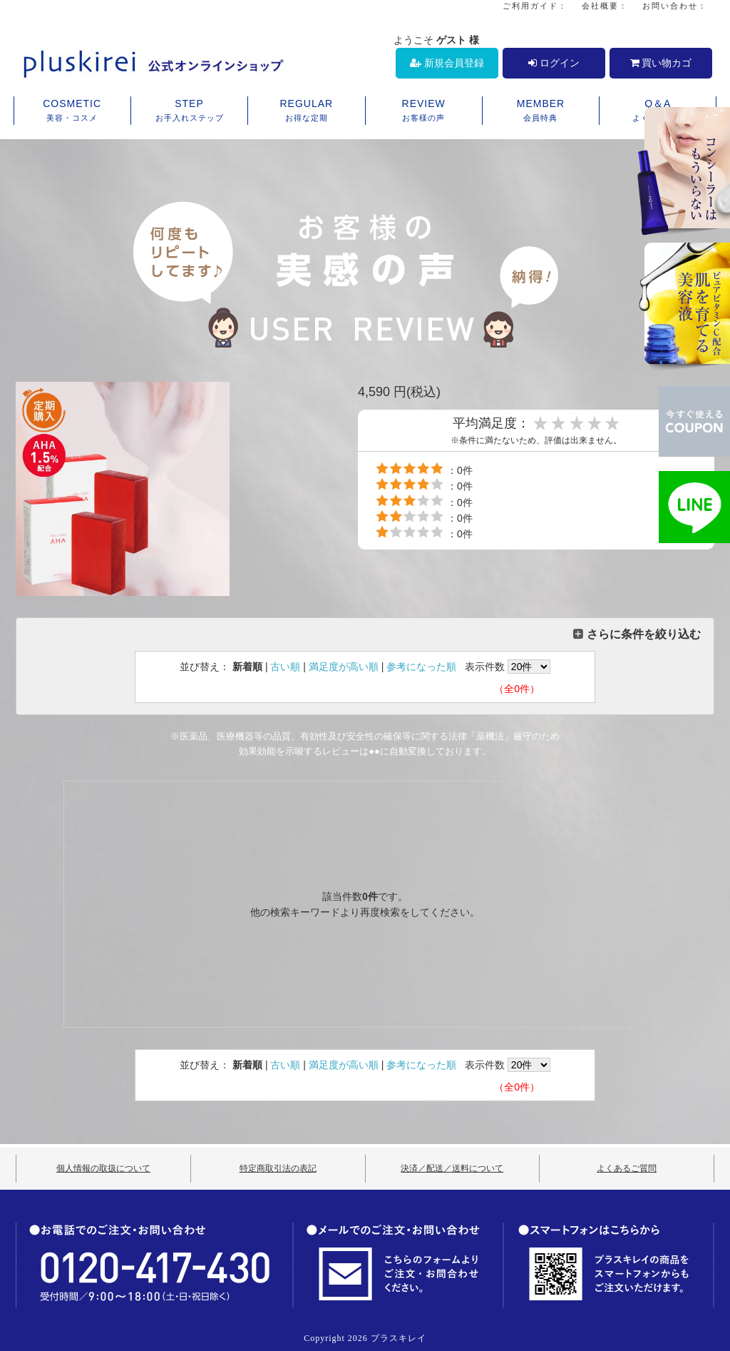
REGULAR (306, 111)
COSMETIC (72, 111)
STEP (189, 111)
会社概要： (605, 5)
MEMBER (541, 111)
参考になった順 (421, 666)
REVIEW (424, 111)
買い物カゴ (661, 63)
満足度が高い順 (344, 666)
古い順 (285, 666)
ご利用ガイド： (535, 5)
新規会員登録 (447, 63)
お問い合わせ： (674, 5)
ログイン (554, 63)
